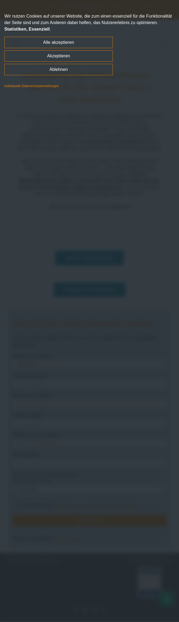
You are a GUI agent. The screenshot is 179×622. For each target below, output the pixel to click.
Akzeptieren (58, 56)
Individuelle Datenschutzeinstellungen (31, 86)
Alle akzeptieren (58, 42)
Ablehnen (58, 69)
